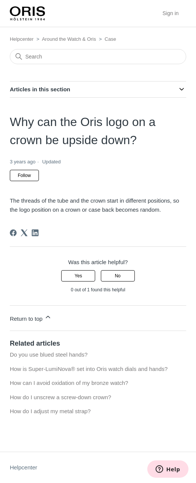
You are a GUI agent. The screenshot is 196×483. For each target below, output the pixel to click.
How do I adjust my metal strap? (50, 411)
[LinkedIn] (35, 232)
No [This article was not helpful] (117, 275)
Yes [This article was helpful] (78, 275)
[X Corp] (24, 232)
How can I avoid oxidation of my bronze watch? (69, 383)
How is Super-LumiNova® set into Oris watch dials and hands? (89, 369)
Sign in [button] (170, 13)
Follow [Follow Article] (24, 175)
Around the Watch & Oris (69, 39)
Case (110, 39)
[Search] (98, 56)
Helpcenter (22, 39)
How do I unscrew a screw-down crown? (60, 397)
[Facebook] (13, 232)
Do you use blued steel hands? (49, 354)
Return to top (31, 317)
